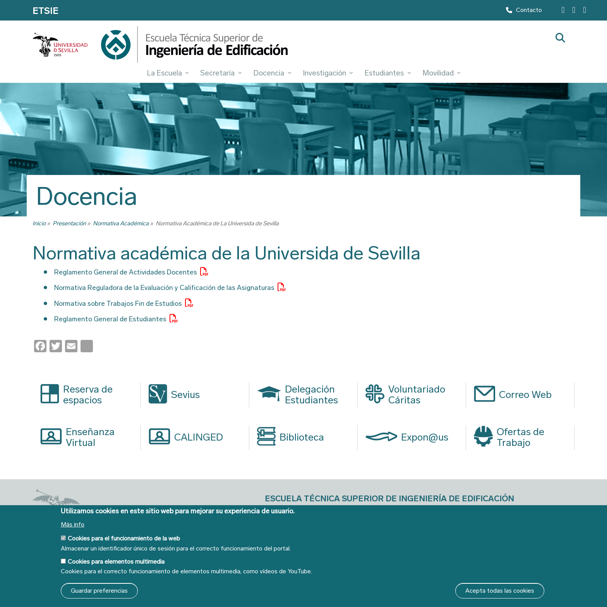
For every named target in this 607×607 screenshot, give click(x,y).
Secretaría (221, 73)
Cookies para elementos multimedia (116, 561)
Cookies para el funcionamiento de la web (124, 538)
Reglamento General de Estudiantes (120, 319)
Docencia (272, 73)
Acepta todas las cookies (499, 590)
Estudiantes (387, 73)
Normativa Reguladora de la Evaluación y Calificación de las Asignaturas (184, 287)
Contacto (524, 11)
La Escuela (168, 73)
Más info (72, 524)
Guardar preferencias (99, 590)
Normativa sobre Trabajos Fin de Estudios (130, 303)
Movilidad (441, 73)
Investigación (328, 73)
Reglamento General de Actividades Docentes (139, 272)
